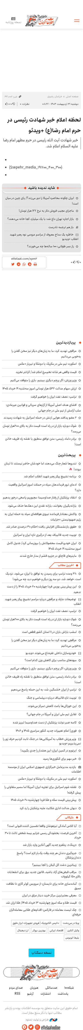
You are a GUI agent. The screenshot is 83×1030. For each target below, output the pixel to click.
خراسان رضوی (54, 96)
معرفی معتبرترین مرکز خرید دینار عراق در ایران (49, 895)
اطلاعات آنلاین (41, 20)
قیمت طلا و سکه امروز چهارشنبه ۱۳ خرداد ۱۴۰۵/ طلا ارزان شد (41, 902)
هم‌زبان (34, 987)
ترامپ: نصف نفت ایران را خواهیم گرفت (54, 396)
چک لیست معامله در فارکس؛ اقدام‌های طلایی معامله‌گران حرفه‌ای (45, 912)
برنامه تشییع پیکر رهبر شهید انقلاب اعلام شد (50, 476)
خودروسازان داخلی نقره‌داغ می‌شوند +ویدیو (51, 653)
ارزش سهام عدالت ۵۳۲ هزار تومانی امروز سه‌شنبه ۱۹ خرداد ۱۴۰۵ (39, 388)
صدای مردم (16, 987)
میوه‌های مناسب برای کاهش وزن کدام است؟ (51, 660)
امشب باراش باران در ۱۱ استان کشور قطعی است (49, 631)
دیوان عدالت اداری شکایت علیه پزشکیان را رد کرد (48, 808)
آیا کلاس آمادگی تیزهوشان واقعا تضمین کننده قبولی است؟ (42, 826)
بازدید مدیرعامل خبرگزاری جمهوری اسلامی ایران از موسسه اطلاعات (44, 769)
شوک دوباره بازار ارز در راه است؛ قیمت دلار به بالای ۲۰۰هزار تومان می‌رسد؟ (42, 428)
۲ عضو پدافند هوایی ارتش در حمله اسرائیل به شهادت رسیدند (40, 417)
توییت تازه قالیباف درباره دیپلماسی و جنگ (52, 697)
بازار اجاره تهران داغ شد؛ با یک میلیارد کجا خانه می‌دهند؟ (40, 219)
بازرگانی (69, 817)
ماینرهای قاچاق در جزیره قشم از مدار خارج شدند (48, 555)
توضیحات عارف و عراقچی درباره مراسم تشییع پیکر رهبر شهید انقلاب (43, 601)
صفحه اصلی (72, 96)
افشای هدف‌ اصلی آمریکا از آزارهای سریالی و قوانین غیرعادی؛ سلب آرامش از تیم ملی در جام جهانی (43, 408)
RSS (17, 993)
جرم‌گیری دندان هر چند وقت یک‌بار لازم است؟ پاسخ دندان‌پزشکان (49, 855)
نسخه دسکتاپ (41, 952)
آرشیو (30, 993)
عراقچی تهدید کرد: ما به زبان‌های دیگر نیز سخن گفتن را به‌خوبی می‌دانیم (46, 643)
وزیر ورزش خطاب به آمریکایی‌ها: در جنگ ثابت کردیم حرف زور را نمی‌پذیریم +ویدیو (42, 741)
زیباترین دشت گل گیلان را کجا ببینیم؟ (54, 864)
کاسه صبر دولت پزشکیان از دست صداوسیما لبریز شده (45, 722)
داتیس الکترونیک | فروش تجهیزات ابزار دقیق (36, 923)
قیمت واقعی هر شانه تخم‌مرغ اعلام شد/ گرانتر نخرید (46, 372)
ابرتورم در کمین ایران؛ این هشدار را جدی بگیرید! (49, 750)
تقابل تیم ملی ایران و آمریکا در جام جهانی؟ (52, 714)
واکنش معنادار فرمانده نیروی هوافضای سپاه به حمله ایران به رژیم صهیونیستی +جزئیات (43, 517)
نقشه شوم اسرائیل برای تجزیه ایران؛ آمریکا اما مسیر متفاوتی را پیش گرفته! (42, 790)
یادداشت (63, 993)
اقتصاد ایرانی (56, 930)
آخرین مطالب (65, 565)
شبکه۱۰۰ (69, 987)
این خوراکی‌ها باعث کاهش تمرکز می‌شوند (52, 706)
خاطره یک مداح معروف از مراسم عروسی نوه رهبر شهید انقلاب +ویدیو (44, 236)
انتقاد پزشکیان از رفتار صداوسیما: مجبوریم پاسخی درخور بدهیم (40, 497)
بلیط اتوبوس (72, 938)
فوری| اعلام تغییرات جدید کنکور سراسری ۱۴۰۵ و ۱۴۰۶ (46, 730)
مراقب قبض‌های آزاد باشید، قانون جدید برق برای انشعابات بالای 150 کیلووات (44, 874)
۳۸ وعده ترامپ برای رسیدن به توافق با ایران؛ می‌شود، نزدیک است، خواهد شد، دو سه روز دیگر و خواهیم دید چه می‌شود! (43, 576)
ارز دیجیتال (23, 930)
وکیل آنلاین (73, 930)
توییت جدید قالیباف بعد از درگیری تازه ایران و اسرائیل (45, 534)
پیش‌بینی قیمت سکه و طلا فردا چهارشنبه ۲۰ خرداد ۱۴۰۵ (44, 799)
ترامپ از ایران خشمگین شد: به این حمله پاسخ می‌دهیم (44, 689)
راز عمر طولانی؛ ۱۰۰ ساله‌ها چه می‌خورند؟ (50, 246)
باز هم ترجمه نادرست (61, 227)
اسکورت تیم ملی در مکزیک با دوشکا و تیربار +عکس (47, 363)
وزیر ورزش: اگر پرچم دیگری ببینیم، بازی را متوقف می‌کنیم (43, 380)
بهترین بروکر (39, 930)
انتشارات (46, 993)
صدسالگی (51, 987)
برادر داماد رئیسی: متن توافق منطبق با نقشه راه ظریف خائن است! (43, 679)
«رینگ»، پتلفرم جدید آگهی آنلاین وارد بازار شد (50, 844)
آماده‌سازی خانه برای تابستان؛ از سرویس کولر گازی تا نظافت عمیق (43, 886)
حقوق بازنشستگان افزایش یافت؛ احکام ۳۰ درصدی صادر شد (41, 526)
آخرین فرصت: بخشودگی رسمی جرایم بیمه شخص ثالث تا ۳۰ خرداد (43, 835)
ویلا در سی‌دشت (71, 923)
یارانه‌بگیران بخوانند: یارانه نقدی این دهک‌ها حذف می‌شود (42, 505)
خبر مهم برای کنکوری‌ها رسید (60, 758)
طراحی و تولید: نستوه (41, 1020)
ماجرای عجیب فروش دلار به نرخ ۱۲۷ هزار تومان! (46, 210)
